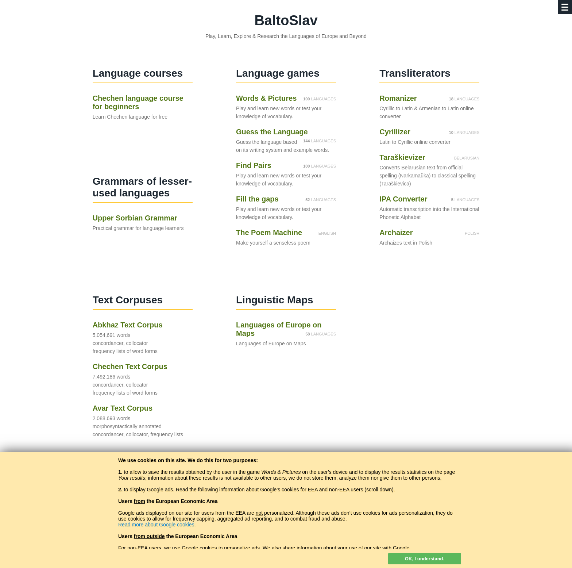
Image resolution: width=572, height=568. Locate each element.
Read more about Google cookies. (157, 524)
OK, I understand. (424, 558)
